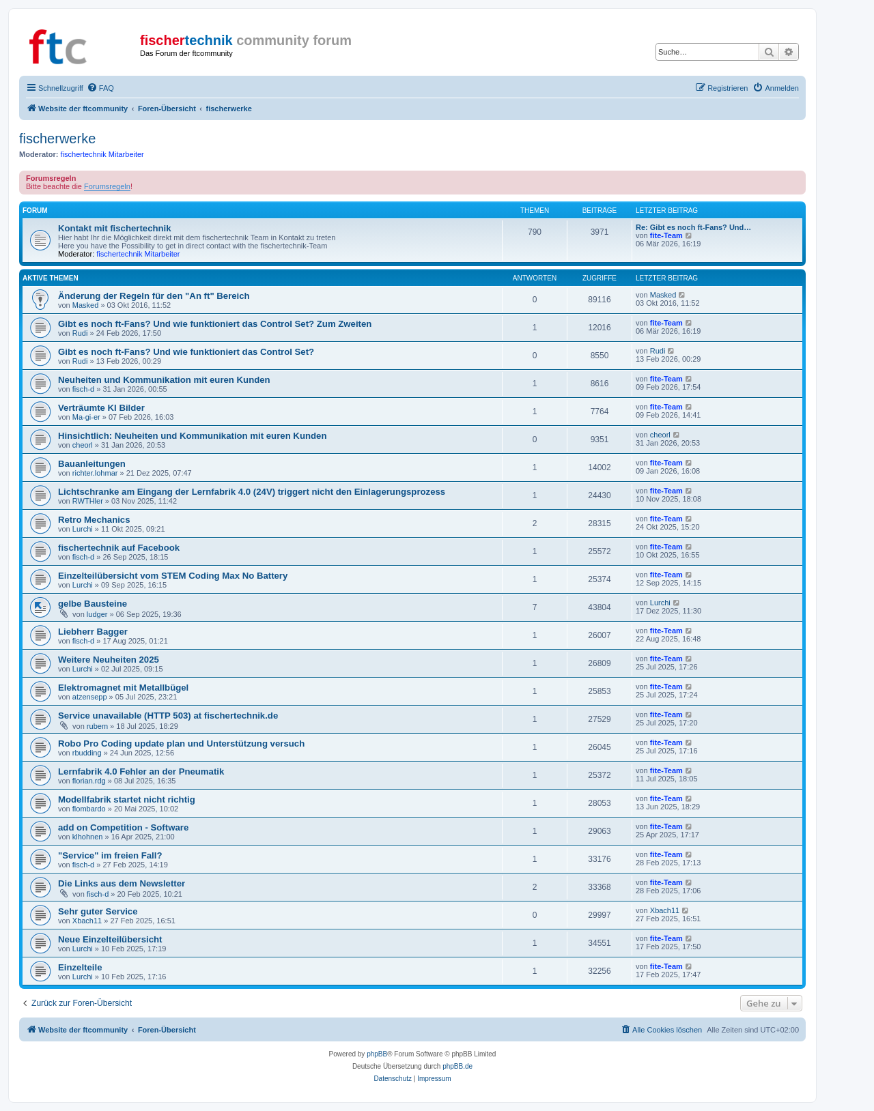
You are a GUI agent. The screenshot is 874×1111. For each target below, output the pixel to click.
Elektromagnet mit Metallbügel (123, 687)
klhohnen (87, 837)
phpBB (377, 1054)
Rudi (80, 333)
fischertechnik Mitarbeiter (102, 154)
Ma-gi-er (86, 417)
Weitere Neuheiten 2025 (108, 659)
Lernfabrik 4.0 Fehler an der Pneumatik (141, 771)
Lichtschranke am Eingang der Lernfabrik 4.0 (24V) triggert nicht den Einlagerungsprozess (251, 492)
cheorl (82, 445)
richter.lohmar (95, 473)
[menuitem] (100, 88)
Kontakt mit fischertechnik (114, 228)
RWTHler (87, 501)
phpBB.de (457, 1066)
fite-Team (666, 235)
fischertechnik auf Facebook (119, 548)
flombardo (89, 809)
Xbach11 (87, 921)
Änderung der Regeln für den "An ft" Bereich (154, 296)
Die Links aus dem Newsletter (121, 883)
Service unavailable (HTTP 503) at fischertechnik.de (168, 715)
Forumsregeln (107, 186)
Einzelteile (80, 967)
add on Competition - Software (123, 827)
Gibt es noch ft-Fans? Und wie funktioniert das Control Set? (186, 352)
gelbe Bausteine (92, 603)
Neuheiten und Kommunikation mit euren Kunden (164, 380)
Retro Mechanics (94, 520)
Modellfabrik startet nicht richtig (126, 799)
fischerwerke (57, 138)
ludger (97, 614)
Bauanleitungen (92, 464)
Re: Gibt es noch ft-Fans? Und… (693, 227)
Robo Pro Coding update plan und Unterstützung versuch (181, 743)
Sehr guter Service (98, 911)
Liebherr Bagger (93, 631)
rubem (97, 726)
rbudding (87, 753)
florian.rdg (89, 781)
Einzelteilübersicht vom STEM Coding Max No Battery (172, 576)
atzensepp (89, 697)
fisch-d (83, 389)
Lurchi (82, 529)
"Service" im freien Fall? (110, 855)
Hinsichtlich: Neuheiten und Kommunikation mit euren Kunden (192, 436)
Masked (85, 305)
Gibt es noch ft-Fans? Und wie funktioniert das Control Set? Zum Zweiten (214, 324)
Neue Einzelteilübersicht (110, 939)
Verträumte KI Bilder (101, 408)
